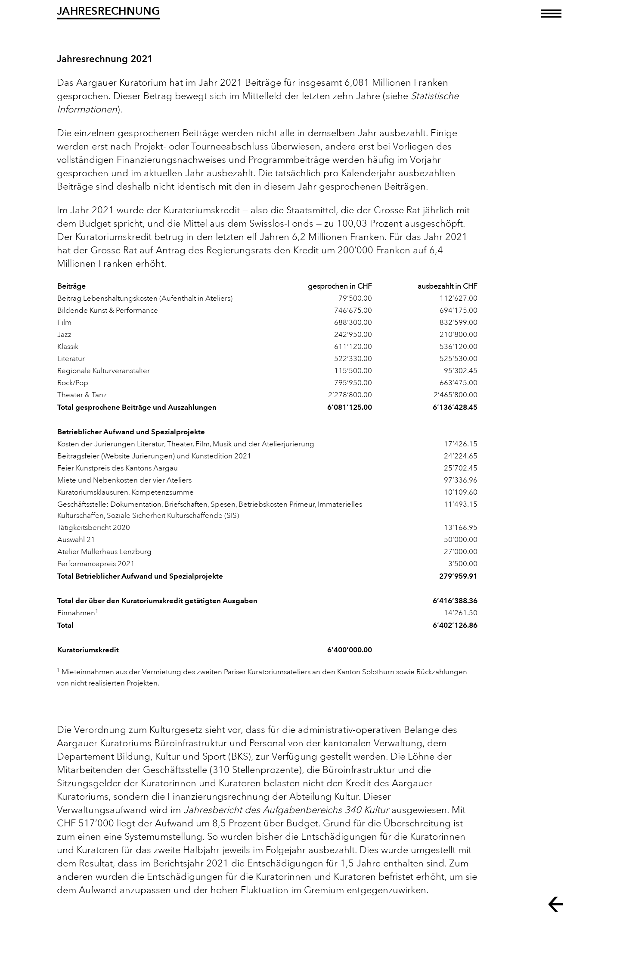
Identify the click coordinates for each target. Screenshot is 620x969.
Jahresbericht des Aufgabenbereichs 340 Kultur (286, 810)
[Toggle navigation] (551, 20)
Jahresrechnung (108, 10)
